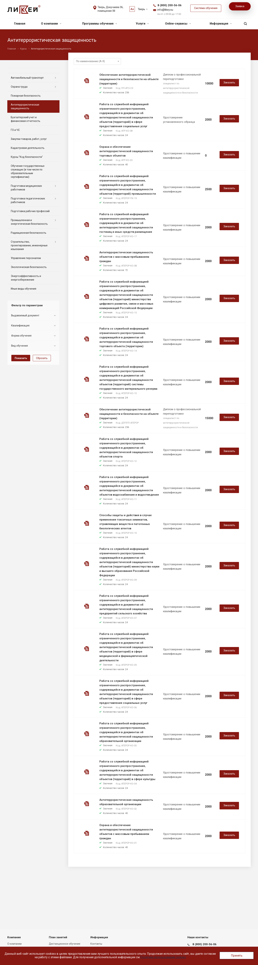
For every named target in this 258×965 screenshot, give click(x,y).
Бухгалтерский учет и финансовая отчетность (25, 119)
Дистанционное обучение (64, 943)
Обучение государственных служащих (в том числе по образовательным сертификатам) (27, 171)
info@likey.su (165, 9)
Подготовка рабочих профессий (30, 211)
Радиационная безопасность (28, 232)
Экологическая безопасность (29, 267)
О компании (51, 23)
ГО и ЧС (15, 129)
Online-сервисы (178, 23)
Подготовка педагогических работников (28, 200)
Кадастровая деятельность (27, 147)
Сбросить (42, 358)
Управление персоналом (26, 258)
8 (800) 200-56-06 (170, 5)
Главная (19, 23)
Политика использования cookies (163, 957)
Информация (221, 23)
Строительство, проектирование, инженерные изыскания (29, 245)
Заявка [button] (239, 6)
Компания (14, 937)
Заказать (229, 82)
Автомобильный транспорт (27, 77)
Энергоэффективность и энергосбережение (26, 278)
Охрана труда (19, 86)
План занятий (58, 937)
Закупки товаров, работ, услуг (29, 138)
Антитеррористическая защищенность (25, 106)
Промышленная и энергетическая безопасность (29, 222)
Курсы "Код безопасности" (27, 156)
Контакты (96, 943)
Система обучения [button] (205, 8)
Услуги (142, 23)
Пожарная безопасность (26, 95)
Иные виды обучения (23, 288)
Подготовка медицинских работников (26, 187)
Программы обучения (99, 23)
